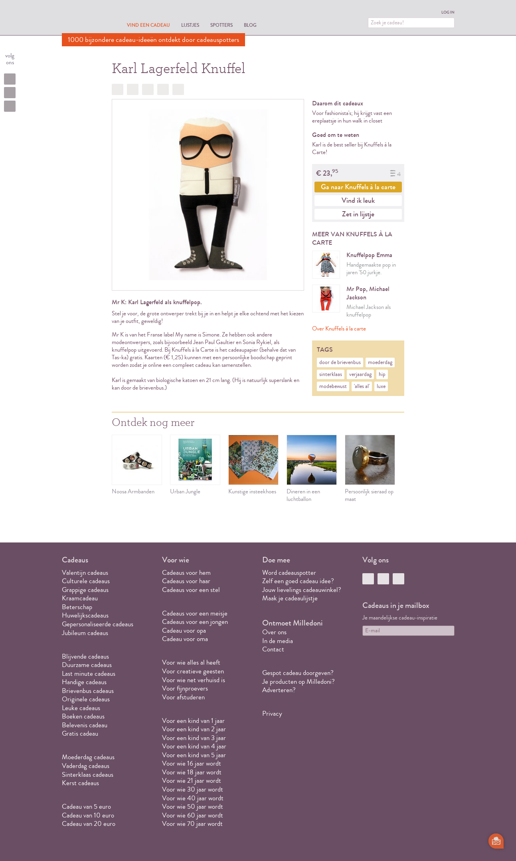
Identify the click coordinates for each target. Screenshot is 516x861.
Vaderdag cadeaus (85, 766)
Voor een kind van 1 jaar (193, 721)
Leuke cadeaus (81, 708)
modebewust (333, 386)
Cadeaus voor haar (186, 581)
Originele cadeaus (86, 699)
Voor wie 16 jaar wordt (191, 763)
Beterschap (77, 607)
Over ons (274, 632)
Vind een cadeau (148, 25)
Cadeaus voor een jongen (195, 622)
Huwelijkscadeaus (85, 615)
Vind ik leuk (358, 200)
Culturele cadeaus (86, 581)
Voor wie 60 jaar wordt (192, 815)
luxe (381, 386)
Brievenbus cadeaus (88, 691)
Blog (250, 25)
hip (382, 374)
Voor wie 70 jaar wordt (192, 824)
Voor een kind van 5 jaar (194, 755)
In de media (277, 641)
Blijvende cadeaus (85, 656)
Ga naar (358, 187)
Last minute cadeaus (88, 674)
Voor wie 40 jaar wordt (192, 798)
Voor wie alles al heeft (191, 662)
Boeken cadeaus (83, 716)
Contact (273, 649)
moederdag (380, 362)
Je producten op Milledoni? (298, 682)
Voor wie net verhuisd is (193, 680)
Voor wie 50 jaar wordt (192, 807)
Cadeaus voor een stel (191, 590)
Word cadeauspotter (289, 573)
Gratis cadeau (80, 733)
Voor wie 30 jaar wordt (192, 789)
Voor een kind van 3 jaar (194, 738)
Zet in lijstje (358, 214)
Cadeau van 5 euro (86, 807)
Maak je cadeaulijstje (290, 598)
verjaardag (360, 374)
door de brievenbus (340, 362)
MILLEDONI (84, 18)
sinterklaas (330, 374)
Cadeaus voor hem (186, 573)
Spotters (221, 25)
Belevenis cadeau (84, 725)
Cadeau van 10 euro (88, 815)
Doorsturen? (178, 89)
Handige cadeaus (84, 682)
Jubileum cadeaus (85, 633)
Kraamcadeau (80, 598)
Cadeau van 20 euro (88, 824)
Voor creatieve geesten (193, 671)
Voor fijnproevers (185, 688)
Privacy (272, 713)
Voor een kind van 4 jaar (194, 746)
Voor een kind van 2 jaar (194, 729)
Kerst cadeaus (80, 783)
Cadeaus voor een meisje (194, 613)
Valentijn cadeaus (85, 573)
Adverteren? (279, 690)
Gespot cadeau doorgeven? (298, 673)
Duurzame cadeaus (87, 665)
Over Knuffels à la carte (339, 329)
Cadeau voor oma (185, 639)
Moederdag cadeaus (88, 757)
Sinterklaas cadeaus (87, 775)
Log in (448, 12)
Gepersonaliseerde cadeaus (97, 624)
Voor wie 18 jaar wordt (191, 772)
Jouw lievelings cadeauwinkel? (301, 590)
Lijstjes (190, 25)
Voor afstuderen (183, 697)
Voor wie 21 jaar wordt (191, 781)
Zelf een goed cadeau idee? (298, 581)
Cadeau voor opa (184, 630)
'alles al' (362, 386)
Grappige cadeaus (85, 590)
